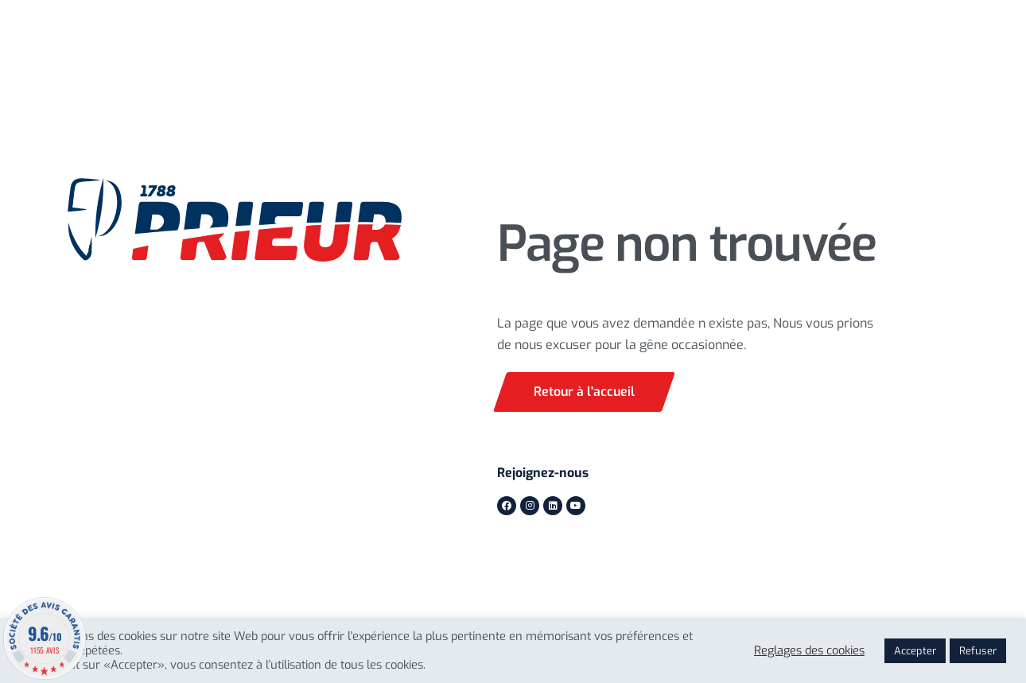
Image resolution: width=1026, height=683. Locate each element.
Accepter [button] (915, 651)
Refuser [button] (978, 651)
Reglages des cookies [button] (809, 650)
